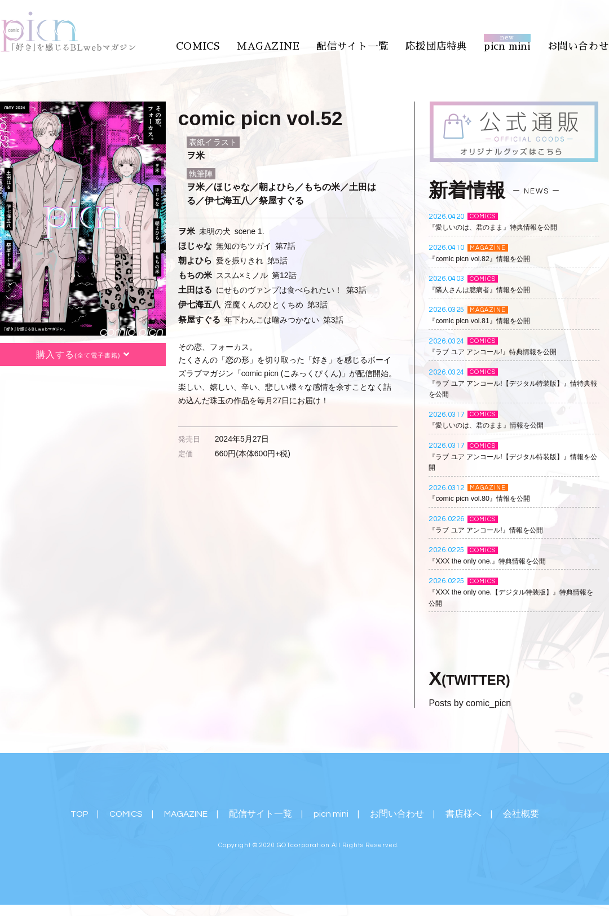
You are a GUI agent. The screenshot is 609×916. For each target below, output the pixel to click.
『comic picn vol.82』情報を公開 (486, 258)
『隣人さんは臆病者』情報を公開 (488, 289)
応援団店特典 (445, 43)
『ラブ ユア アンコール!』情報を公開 (495, 530)
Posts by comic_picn (470, 703)
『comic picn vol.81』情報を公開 (486, 320)
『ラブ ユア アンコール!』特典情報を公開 (503, 351)
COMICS (214, 43)
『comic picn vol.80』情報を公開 (486, 499)
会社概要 (523, 814)
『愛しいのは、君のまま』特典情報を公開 (504, 227)
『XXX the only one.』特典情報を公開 (496, 561)
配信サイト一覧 (365, 43)
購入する (83, 355)
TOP (78, 814)
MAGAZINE (284, 43)
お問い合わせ (580, 43)
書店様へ (465, 814)
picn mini (512, 43)
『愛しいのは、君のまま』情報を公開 (496, 425)
